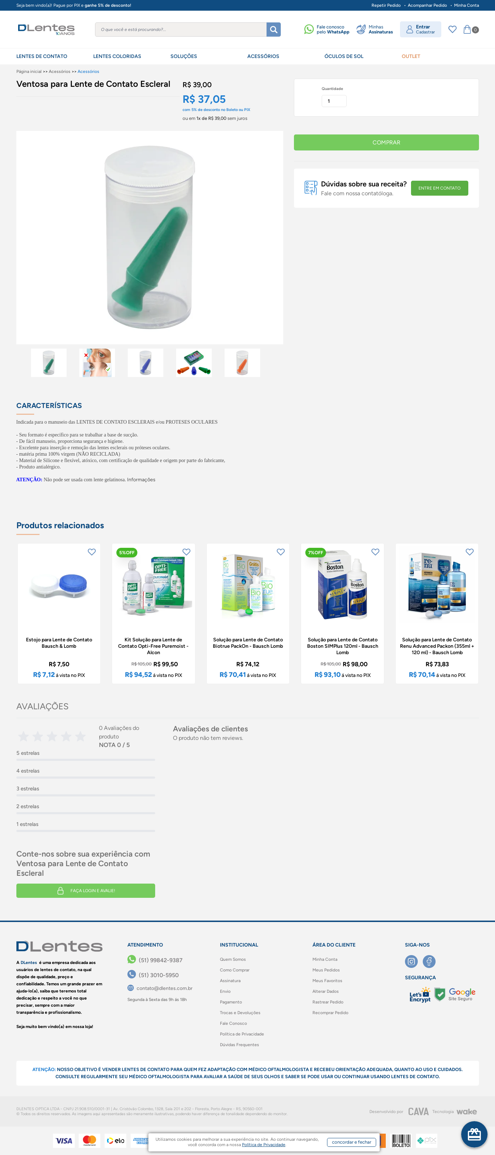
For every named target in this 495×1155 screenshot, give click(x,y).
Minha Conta (466, 5)
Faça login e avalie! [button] (85, 890)
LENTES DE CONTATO (41, 56)
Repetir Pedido (386, 5)
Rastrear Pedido (327, 1002)
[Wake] (467, 1111)
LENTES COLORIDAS (117, 56)
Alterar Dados (325, 991)
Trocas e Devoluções (240, 1012)
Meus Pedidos (326, 970)
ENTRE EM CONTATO (439, 188)
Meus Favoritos (327, 980)
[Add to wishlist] (92, 552)
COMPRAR (386, 142)
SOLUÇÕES (183, 56)
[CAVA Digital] (419, 1111)
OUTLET (411, 56)
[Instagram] (414, 961)
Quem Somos (233, 959)
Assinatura (230, 980)
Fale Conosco (233, 1023)
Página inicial (29, 71)
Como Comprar (234, 970)
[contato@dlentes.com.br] (160, 988)
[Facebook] (432, 961)
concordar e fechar (351, 1142)
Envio (225, 991)
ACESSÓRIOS (263, 56)
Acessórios (59, 71)
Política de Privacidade (242, 1034)
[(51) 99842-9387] (155, 960)
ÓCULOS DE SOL (344, 56)
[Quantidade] (334, 101)
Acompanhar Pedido (427, 5)
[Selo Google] (454, 994)
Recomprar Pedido (330, 1012)
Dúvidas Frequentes (239, 1044)
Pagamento (231, 1002)
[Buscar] (274, 29)
